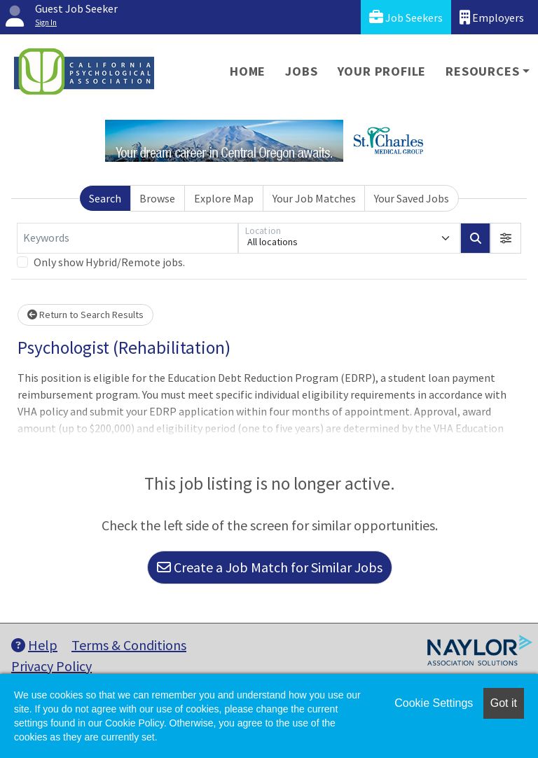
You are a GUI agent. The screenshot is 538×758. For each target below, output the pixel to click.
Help (34, 645)
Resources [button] (482, 71)
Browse (157, 198)
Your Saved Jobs (411, 198)
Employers (492, 17)
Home (247, 71)
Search (105, 198)
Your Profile (382, 71)
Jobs (301, 71)
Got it (503, 703)
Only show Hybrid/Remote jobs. (109, 262)
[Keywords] (127, 238)
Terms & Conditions (128, 645)
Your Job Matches (314, 198)
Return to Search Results (85, 314)
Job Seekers (406, 17)
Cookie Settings (433, 703)
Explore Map (224, 198)
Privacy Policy (51, 666)
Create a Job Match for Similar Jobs (269, 567)
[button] (505, 238)
